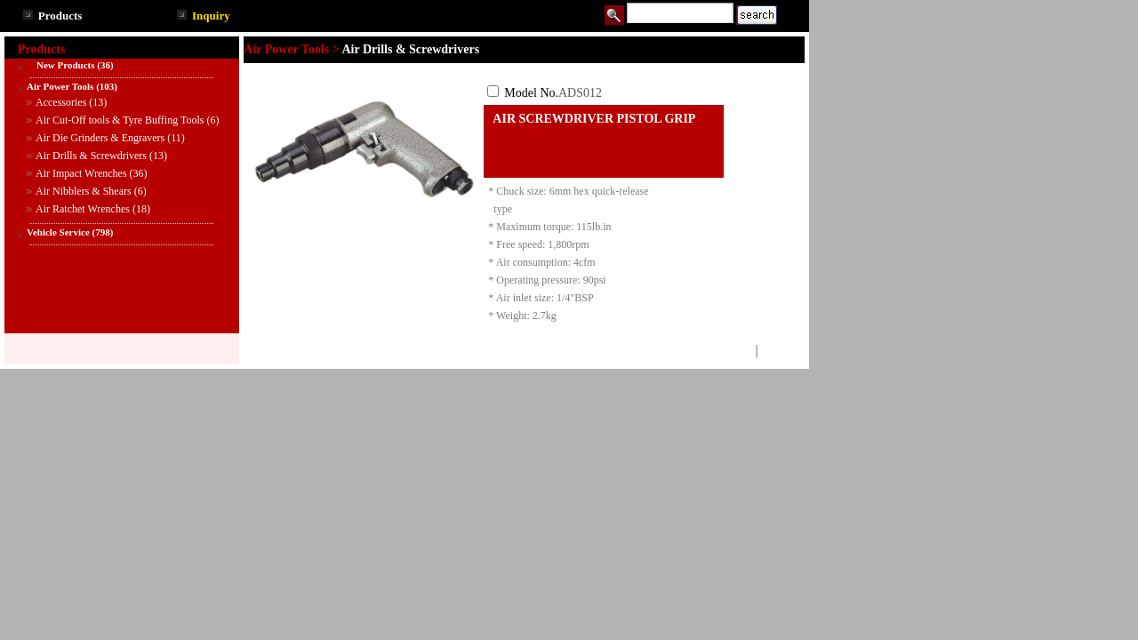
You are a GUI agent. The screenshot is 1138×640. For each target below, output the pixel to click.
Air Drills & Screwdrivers (91, 155)
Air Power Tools (60, 86)
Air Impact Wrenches (81, 173)
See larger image (363, 224)
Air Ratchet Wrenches (83, 209)
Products (60, 15)
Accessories (61, 102)
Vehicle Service (58, 232)
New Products (60, 65)
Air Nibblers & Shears (84, 191)
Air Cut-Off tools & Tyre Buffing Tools (120, 120)
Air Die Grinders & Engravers (100, 138)
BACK (777, 351)
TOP (739, 351)
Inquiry (211, 15)
